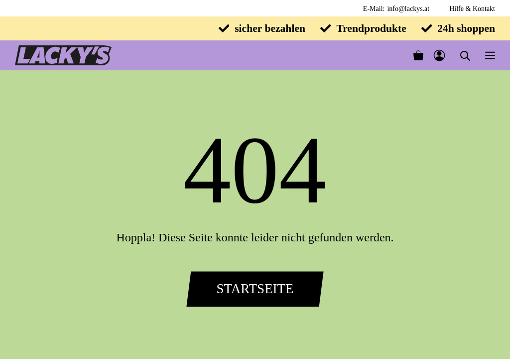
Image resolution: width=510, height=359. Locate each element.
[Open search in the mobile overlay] (465, 55)
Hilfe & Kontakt (472, 8)
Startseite (254, 288)
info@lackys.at (408, 8)
